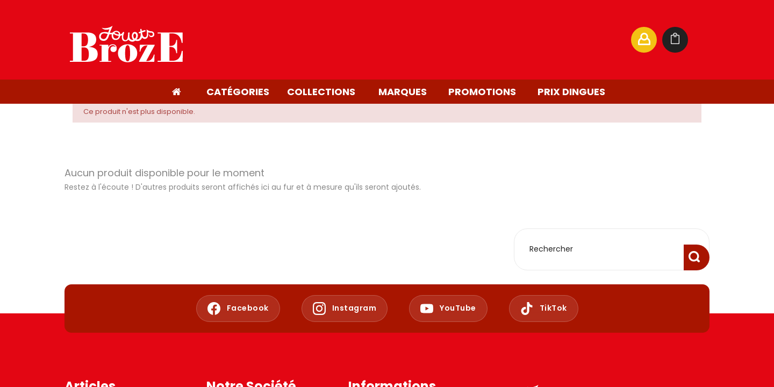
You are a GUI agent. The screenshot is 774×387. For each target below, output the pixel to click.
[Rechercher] (518, 40)
